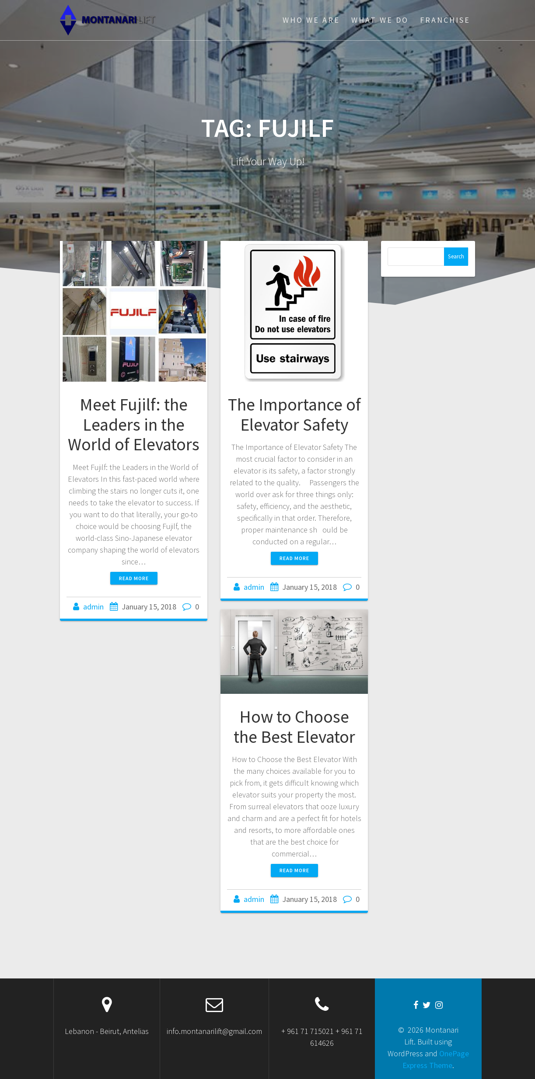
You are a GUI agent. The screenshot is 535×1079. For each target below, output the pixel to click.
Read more (134, 578)
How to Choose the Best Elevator (294, 727)
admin (93, 607)
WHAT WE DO (380, 20)
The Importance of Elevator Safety (294, 414)
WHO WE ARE (311, 20)
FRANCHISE (445, 20)
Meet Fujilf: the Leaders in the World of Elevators (133, 424)
